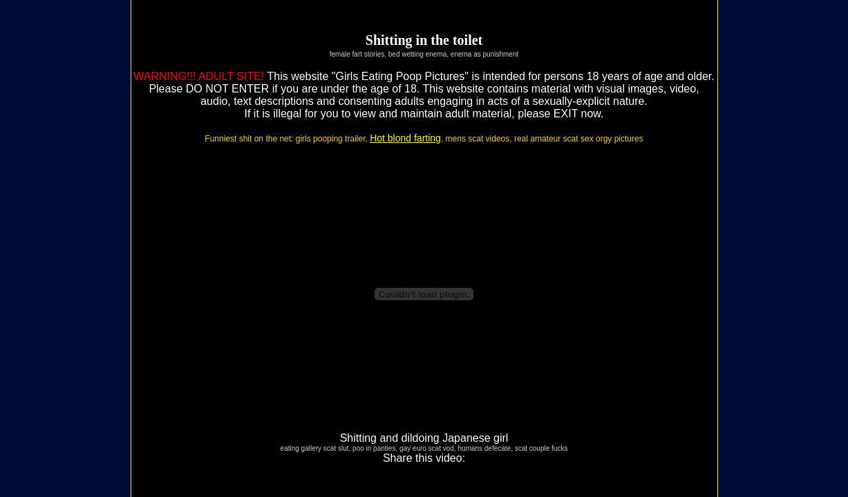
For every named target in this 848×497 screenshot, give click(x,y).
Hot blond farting (405, 138)
